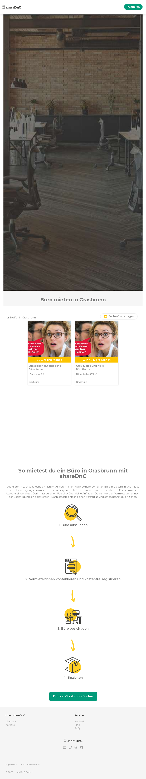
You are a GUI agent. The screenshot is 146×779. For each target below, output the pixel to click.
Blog (77, 724)
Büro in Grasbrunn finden (73, 696)
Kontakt (79, 721)
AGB (22, 764)
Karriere (10, 724)
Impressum (11, 764)
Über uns (11, 721)
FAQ (77, 728)
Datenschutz (33, 764)
